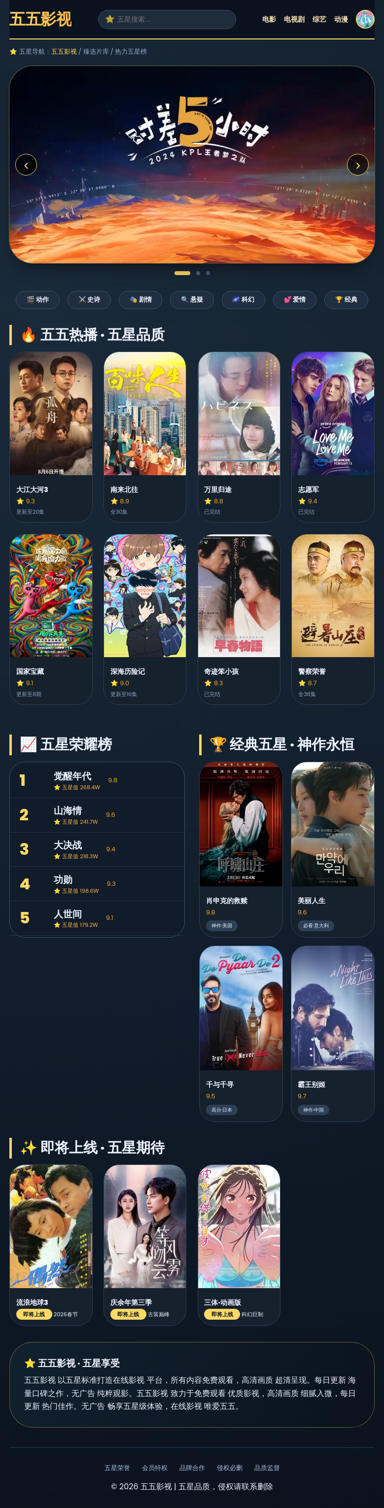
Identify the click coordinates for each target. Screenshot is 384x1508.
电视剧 (294, 19)
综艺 (319, 19)
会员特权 (155, 1468)
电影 (269, 19)
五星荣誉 (117, 1468)
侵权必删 (230, 1468)
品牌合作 (192, 1468)
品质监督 (267, 1468)
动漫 (341, 19)
